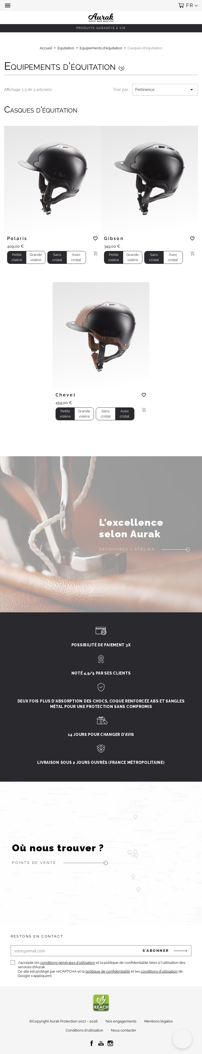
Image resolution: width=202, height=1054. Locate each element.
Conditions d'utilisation (84, 1030)
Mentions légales (158, 1021)
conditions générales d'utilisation (67, 963)
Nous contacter (123, 1030)
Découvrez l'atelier (127, 549)
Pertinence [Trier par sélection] (165, 90)
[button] (8, 5)
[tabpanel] (52, 177)
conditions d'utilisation (159, 971)
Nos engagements (121, 1021)
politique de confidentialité (107, 971)
